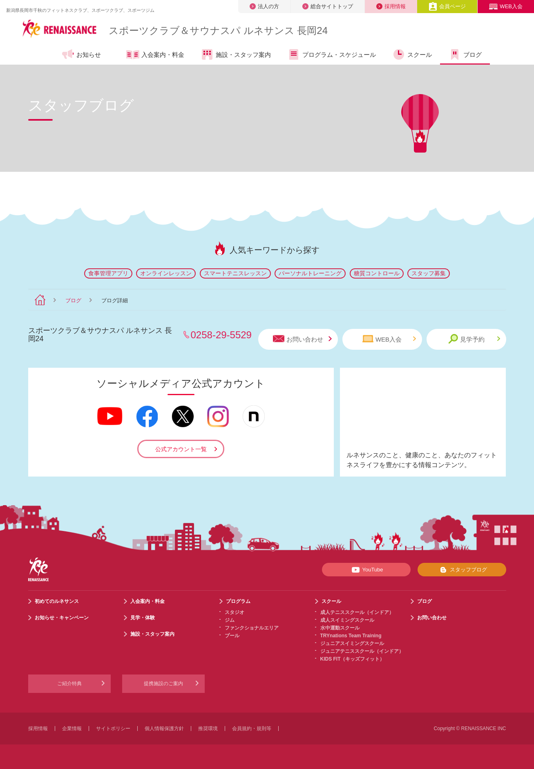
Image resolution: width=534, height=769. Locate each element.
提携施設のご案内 (163, 683)
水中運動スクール (340, 628)
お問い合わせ (302, 339)
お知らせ (81, 54)
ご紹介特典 (69, 683)
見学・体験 (142, 618)
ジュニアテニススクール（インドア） (362, 651)
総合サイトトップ (327, 6)
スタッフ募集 (428, 273)
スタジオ (234, 612)
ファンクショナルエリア (252, 628)
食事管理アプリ (108, 273)
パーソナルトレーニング (310, 273)
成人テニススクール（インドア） (357, 612)
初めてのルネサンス (57, 601)
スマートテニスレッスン (235, 273)
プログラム (238, 601)
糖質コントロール (377, 273)
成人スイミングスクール (347, 620)
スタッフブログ (462, 569)
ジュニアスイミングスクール (352, 643)
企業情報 (72, 728)
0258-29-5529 (221, 334)
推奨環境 (208, 728)
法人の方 (264, 6)
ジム (230, 620)
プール (232, 636)
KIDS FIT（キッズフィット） (352, 659)
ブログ (465, 54)
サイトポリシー (113, 728)
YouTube (366, 569)
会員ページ (447, 6)
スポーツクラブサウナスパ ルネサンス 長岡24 (218, 30)
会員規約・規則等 (251, 728)
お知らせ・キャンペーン (62, 618)
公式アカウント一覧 (181, 449)
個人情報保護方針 (164, 728)
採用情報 (391, 6)
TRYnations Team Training (351, 636)
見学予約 (474, 339)
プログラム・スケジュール (331, 54)
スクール (412, 54)
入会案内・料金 (155, 55)
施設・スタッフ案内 (236, 54)
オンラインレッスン (166, 273)
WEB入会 (506, 6)
